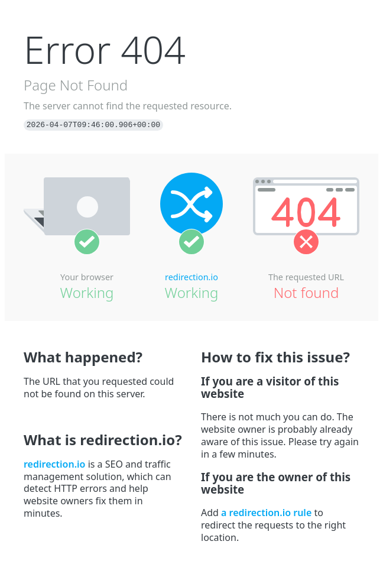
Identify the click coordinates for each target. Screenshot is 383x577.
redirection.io (191, 277)
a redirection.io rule (266, 512)
